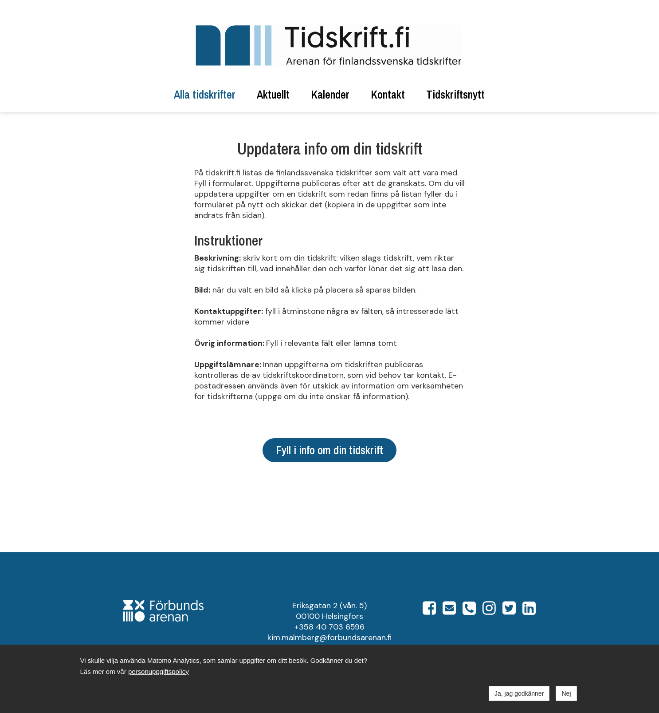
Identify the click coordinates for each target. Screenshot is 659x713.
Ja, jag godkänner (519, 693)
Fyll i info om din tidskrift (329, 450)
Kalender (330, 94)
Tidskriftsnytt (455, 94)
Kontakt (388, 94)
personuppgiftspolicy (158, 671)
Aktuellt (273, 94)
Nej (566, 693)
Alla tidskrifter (204, 94)
